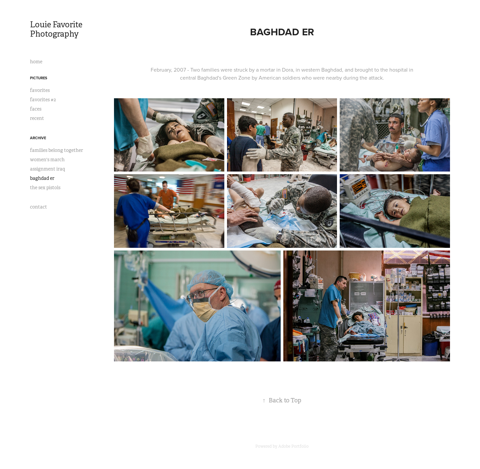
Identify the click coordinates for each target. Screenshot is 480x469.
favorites (40, 90)
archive (38, 138)
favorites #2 (43, 100)
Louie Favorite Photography (57, 29)
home (36, 62)
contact (38, 207)
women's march (47, 160)
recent (37, 118)
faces (35, 109)
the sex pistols (45, 188)
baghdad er (42, 178)
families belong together (56, 150)
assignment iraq (47, 169)
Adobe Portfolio (293, 446)
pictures (38, 78)
